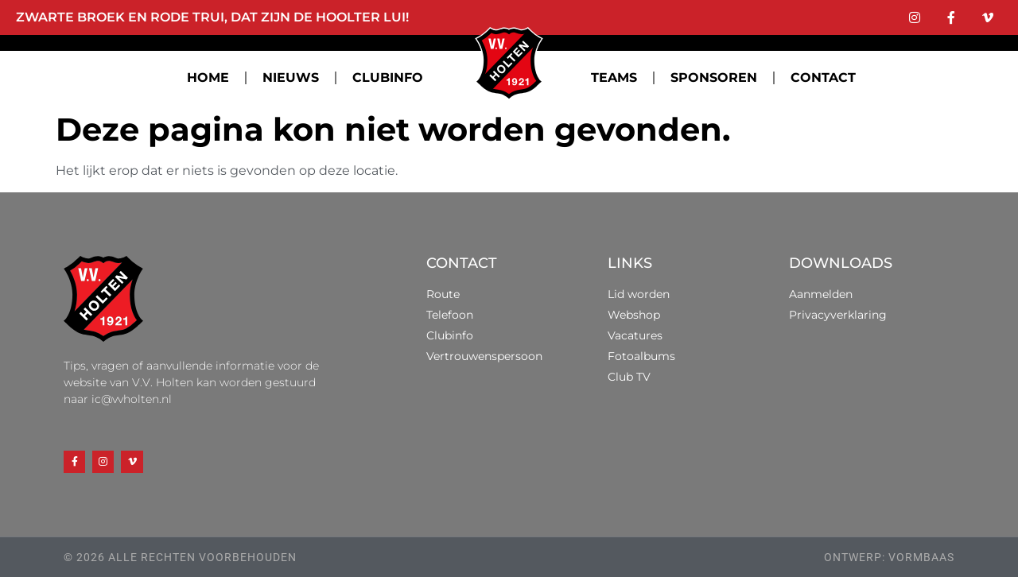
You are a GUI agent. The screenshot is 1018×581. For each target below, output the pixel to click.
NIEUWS (290, 77)
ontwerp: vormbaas (889, 561)
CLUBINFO (387, 77)
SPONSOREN (713, 77)
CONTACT (823, 77)
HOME (208, 77)
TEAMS (614, 77)
